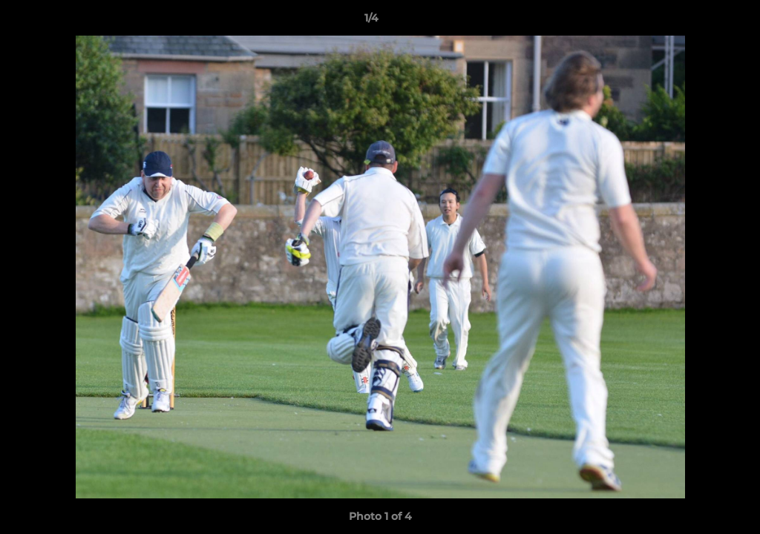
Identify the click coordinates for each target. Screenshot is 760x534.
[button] (698, 21)
